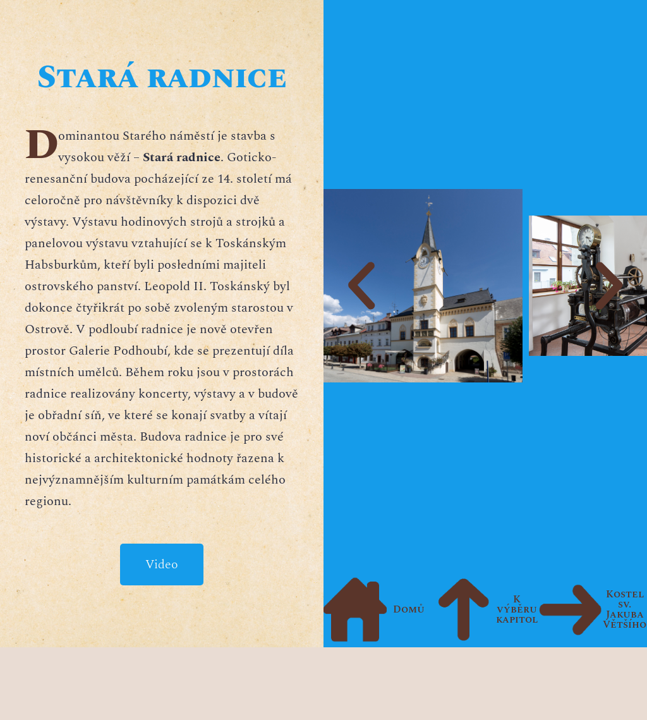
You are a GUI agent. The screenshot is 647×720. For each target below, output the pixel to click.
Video (161, 564)
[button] (361, 285)
